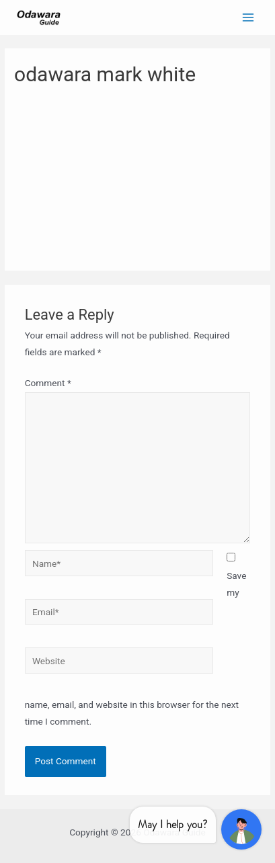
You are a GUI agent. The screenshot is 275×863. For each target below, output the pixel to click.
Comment (48, 382)
